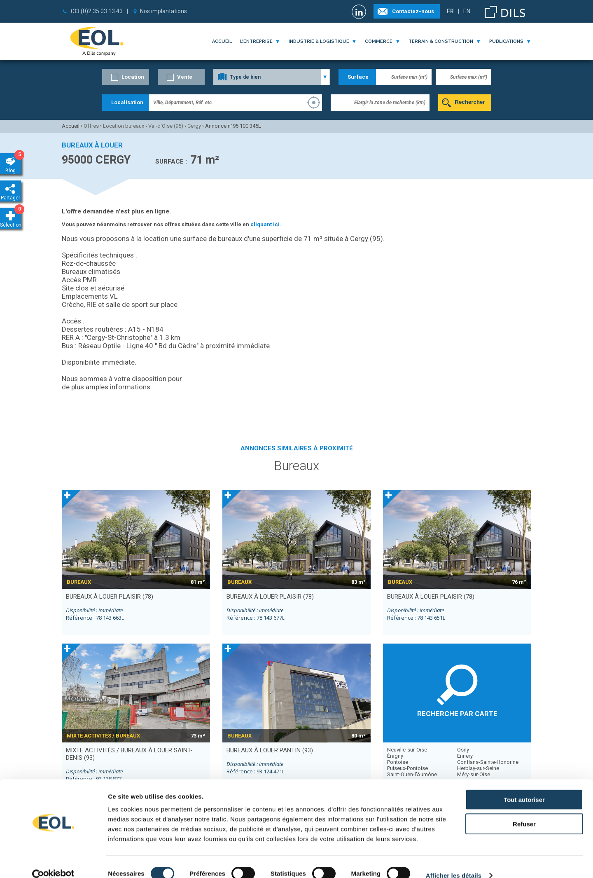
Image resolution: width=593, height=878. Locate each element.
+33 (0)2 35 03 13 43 (96, 11)
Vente (184, 77)
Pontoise (397, 762)
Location (132, 77)
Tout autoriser (524, 785)
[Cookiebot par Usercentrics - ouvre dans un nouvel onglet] (53, 862)
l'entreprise (256, 41)
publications (506, 41)
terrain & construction (441, 41)
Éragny (395, 756)
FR (450, 11)
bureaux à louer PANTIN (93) (269, 750)
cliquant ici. (265, 224)
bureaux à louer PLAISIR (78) (109, 596)
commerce (378, 41)
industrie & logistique (319, 41)
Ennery (465, 756)
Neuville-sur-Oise (407, 750)
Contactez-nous (413, 11)
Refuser (524, 810)
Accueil (222, 41)
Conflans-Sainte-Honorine (487, 762)
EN (466, 11)
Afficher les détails (453, 861)
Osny (463, 750)
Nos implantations (163, 11)
